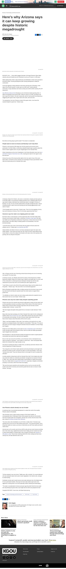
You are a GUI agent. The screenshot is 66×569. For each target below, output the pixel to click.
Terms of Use (25, 550)
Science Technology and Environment (11, 13)
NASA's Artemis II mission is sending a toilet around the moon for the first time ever (40, 524)
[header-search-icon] (55, 2)
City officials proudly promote (9, 94)
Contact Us (53, 552)
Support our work (54, 550)
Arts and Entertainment (54, 530)
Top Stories (35, 495)
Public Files (25, 555)
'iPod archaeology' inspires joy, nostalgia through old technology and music (57, 534)
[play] (3, 5)
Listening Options (40, 552)
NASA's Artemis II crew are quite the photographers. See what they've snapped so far (8, 534)
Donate (61, 1)
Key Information (26, 552)
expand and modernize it (20, 362)
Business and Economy (21, 520)
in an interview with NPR (22, 228)
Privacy (38, 550)
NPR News (27, 495)
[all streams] (60, 5)
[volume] (7, 5)
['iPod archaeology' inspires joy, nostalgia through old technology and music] (57, 525)
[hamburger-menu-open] (3, 2)
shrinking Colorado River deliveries (17, 420)
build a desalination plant (30, 330)
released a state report (31, 219)
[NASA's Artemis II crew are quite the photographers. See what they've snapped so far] (8, 525)
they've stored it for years (15, 316)
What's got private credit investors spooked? (24, 523)
